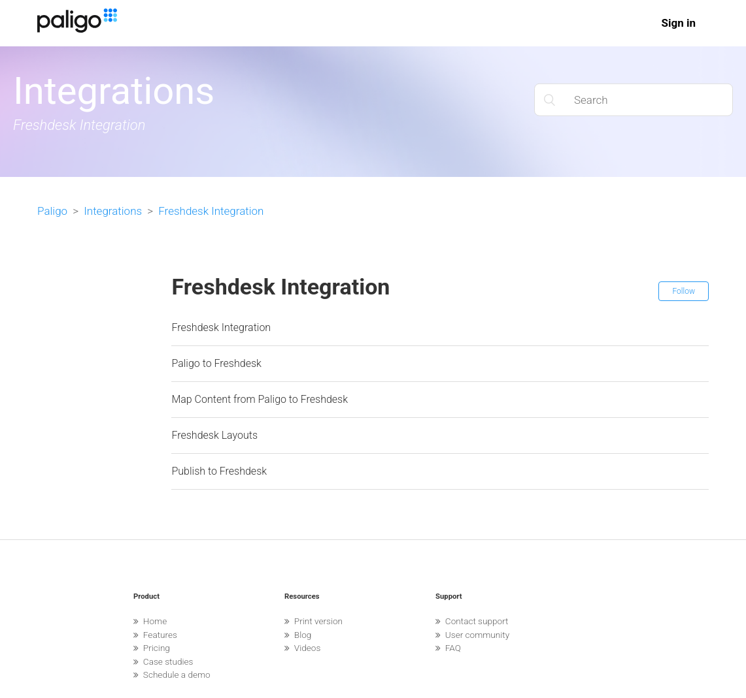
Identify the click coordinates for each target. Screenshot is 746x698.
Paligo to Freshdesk (216, 363)
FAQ (448, 647)
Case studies (163, 661)
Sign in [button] (678, 22)
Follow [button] (683, 291)
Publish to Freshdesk (219, 471)
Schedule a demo (172, 674)
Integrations (113, 210)
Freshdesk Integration (210, 210)
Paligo (52, 210)
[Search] (633, 100)
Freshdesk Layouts (214, 435)
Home (150, 621)
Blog (297, 634)
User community (472, 634)
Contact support (471, 621)
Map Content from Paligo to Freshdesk (259, 399)
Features (155, 634)
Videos (302, 647)
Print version (313, 621)
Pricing (151, 647)
